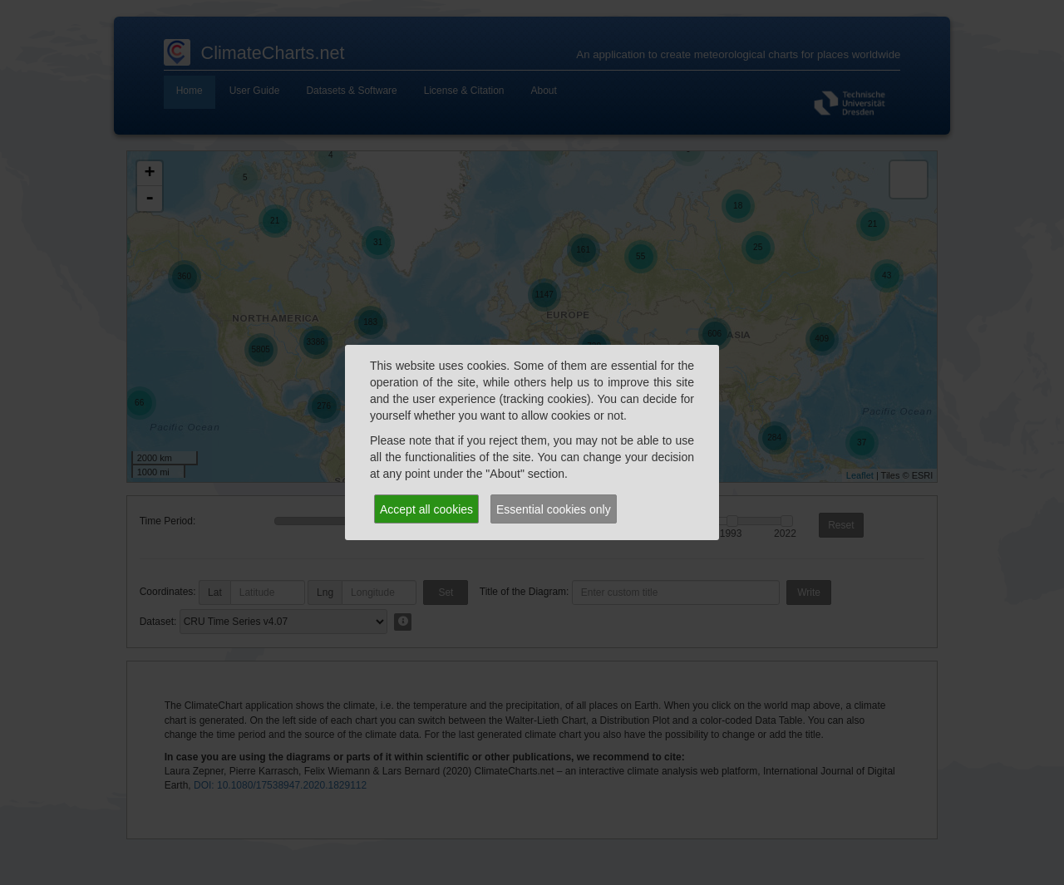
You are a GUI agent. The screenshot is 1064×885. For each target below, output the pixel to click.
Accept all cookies (426, 509)
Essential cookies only (553, 509)
